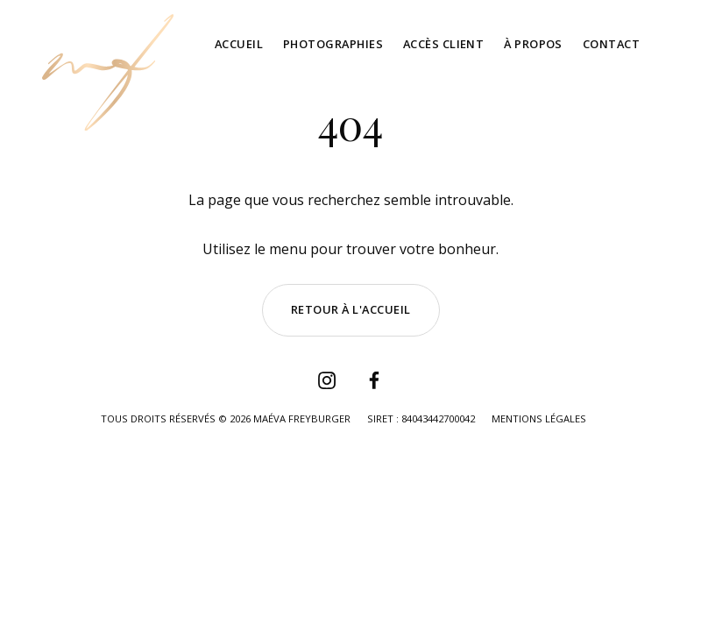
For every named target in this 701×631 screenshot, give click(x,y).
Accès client (444, 44)
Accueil (239, 44)
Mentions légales (539, 418)
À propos (533, 44)
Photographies (333, 44)
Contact (611, 44)
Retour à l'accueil (351, 309)
